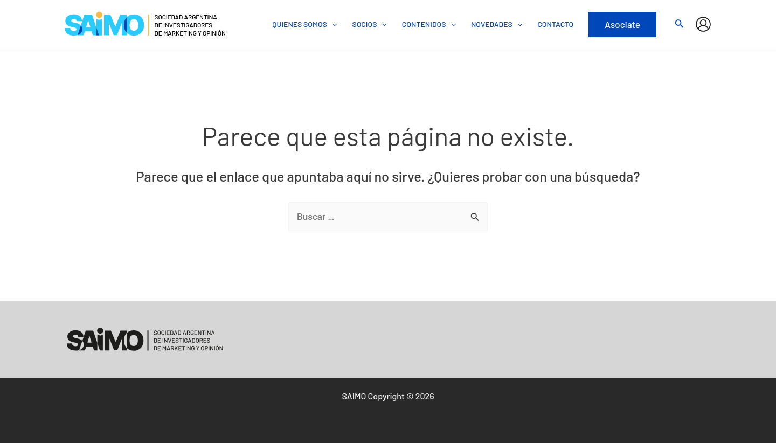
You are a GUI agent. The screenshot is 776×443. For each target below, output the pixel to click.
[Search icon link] (679, 25)
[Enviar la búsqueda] (475, 217)
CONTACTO (555, 24)
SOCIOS (369, 24)
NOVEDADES (496, 24)
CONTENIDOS (429, 24)
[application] (332, 24)
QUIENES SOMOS (304, 24)
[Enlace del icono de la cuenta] (703, 24)
